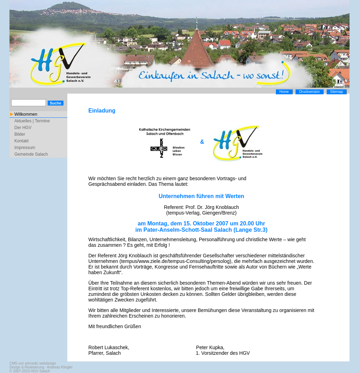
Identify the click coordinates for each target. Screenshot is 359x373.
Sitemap (336, 92)
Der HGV (23, 127)
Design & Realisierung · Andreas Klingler (41, 367)
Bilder (19, 134)
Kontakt (21, 140)
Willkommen (25, 114)
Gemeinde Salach (31, 154)
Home (284, 92)
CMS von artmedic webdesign (32, 363)
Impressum (24, 147)
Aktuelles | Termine (32, 120)
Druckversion (309, 92)
